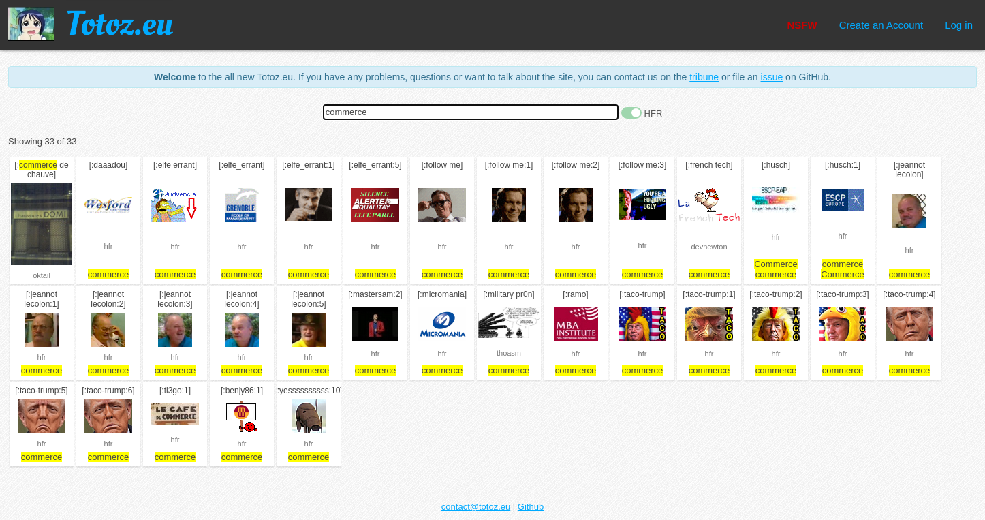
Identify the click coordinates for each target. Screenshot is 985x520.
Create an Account (881, 25)
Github (531, 507)
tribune (704, 77)
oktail (41, 275)
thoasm (509, 353)
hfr (108, 246)
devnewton (709, 247)
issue (772, 77)
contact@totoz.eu (475, 507)
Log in (959, 25)
